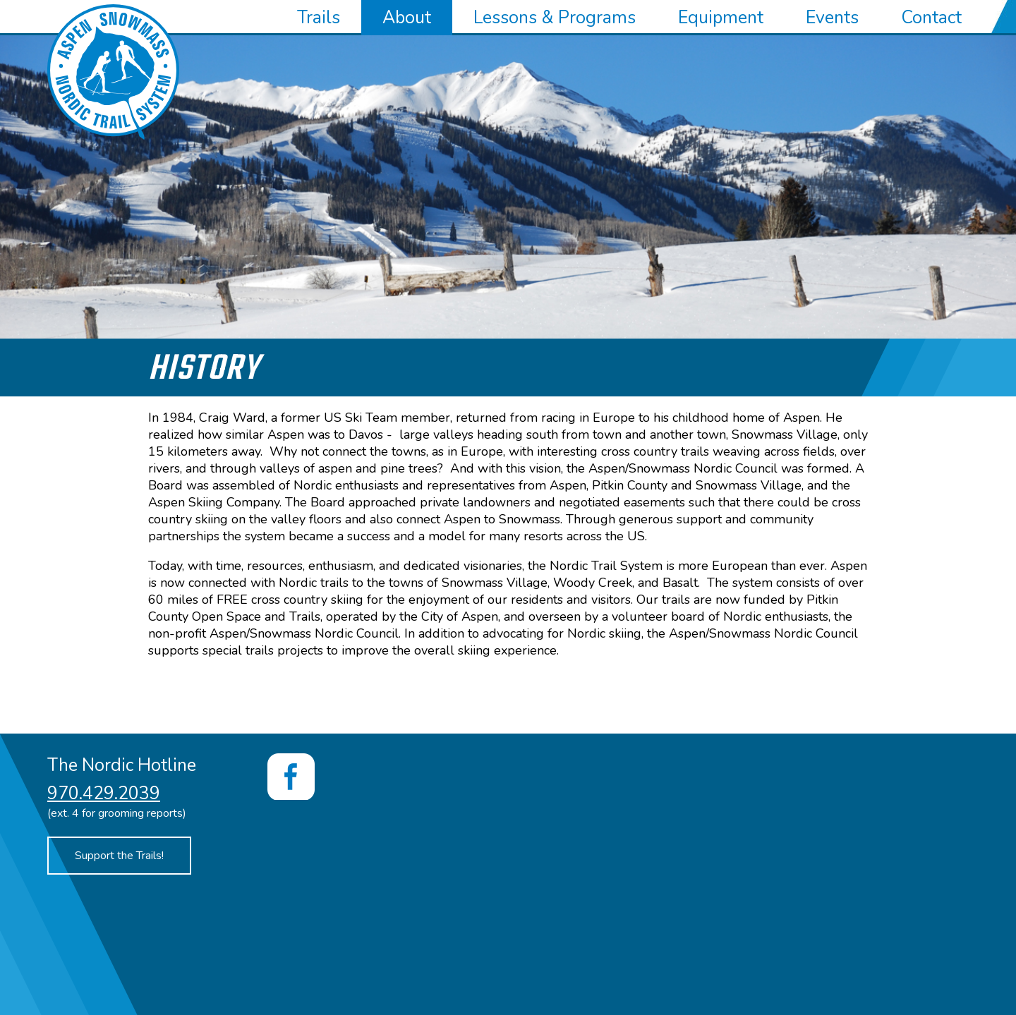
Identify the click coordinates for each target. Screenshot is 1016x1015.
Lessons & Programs (554, 18)
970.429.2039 (103, 794)
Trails (318, 18)
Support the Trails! (119, 855)
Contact (931, 18)
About (406, 18)
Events (832, 18)
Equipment (720, 18)
